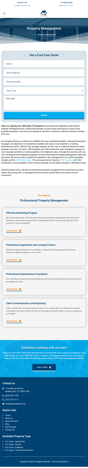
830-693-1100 (22, 3)
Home (34, 34)
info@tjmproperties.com (22, 5)
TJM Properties (66, 160)
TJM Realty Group (23, 160)
